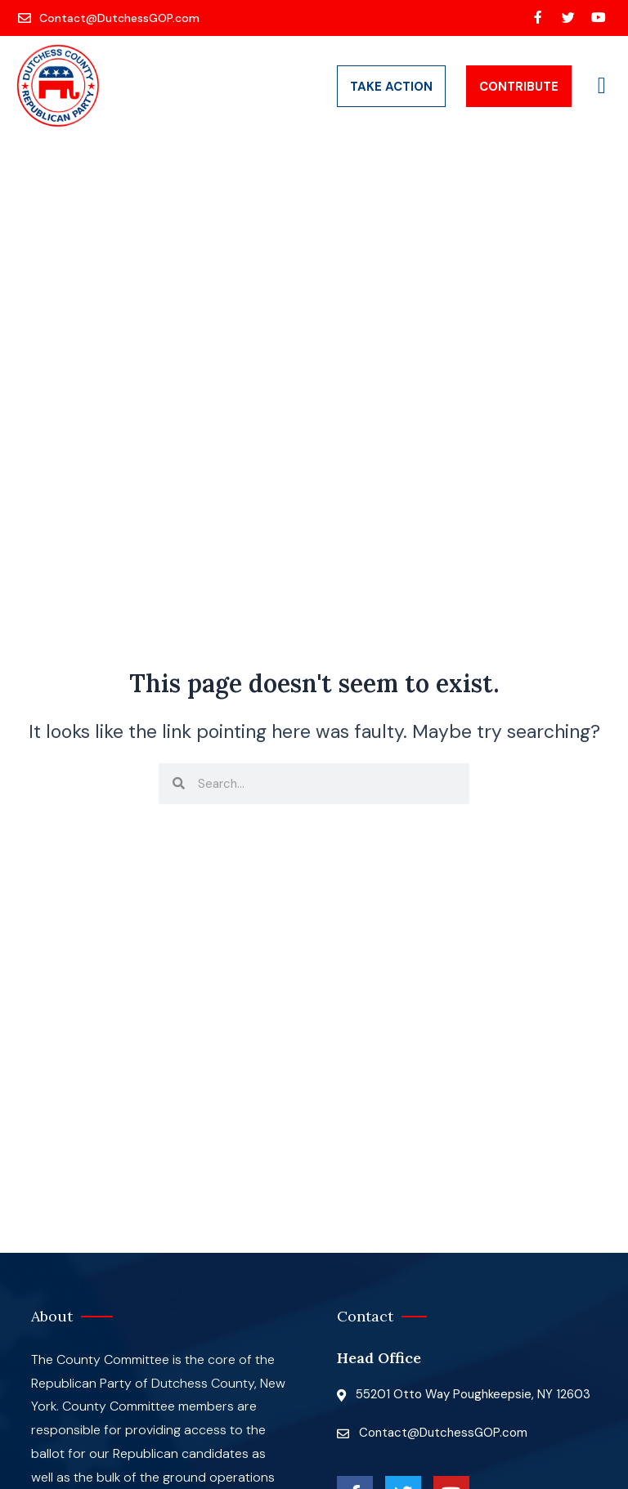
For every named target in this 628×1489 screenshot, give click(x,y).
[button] (602, 86)
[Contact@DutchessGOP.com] (110, 18)
